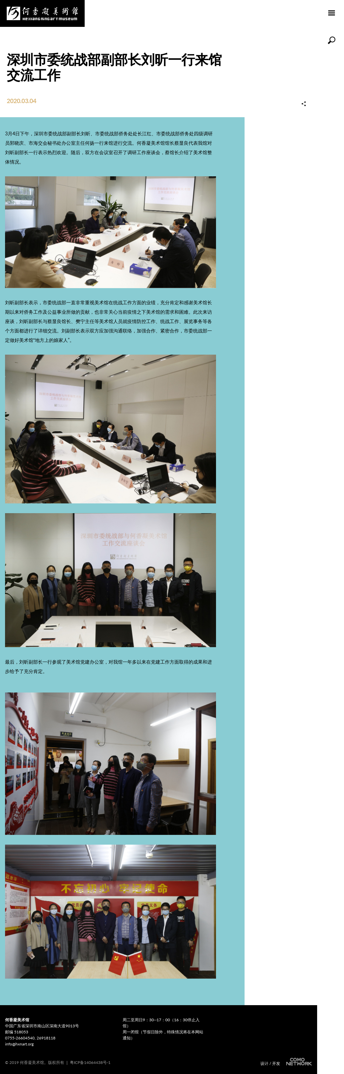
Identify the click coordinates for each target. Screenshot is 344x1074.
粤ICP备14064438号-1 (90, 1062)
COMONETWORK (298, 1062)
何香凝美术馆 (42, 13)
